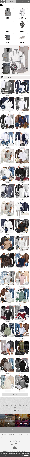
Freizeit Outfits (9, 434)
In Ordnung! (26, 455)
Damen (21, 1)
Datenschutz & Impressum (15, 441)
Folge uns (15, 446)
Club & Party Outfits (16, 434)
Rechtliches (15, 440)
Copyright (15, 443)
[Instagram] (14, 448)
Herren (11, 1)
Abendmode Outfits (24, 434)
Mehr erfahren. (13, 453)
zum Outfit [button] (7, 95)
